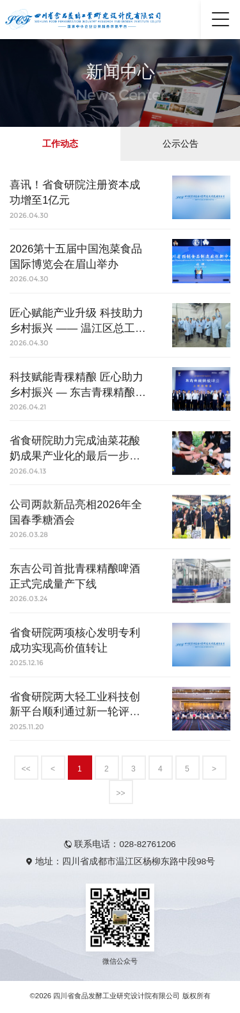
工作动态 (60, 144)
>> (120, 793)
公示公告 (180, 144)
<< (25, 768)
